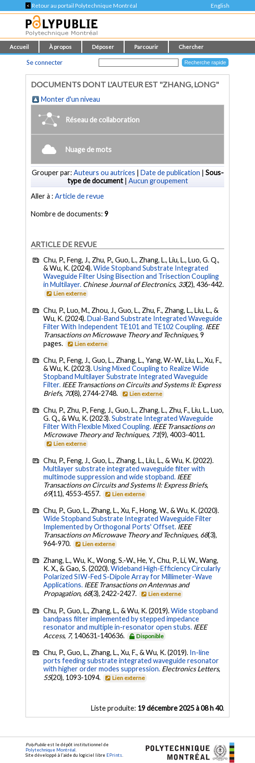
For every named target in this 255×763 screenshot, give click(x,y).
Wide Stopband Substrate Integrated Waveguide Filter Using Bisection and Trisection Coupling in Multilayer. (131, 276)
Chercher (191, 47)
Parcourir (146, 47)
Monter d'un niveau (70, 99)
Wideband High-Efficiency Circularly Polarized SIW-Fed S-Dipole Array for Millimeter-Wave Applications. (131, 576)
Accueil (19, 47)
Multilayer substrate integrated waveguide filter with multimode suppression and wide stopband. (124, 473)
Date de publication (170, 172)
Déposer (103, 47)
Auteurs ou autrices (104, 172)
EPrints (114, 755)
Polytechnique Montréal (51, 749)
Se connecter (44, 62)
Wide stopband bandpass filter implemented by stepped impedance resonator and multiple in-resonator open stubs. (130, 619)
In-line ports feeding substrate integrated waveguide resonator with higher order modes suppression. (131, 660)
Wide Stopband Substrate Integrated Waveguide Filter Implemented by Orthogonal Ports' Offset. (127, 522)
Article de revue (79, 196)
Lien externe (65, 293)
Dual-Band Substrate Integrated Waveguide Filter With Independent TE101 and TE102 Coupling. (132, 322)
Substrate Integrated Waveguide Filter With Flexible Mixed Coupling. (128, 422)
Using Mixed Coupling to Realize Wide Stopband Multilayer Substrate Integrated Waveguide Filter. (126, 376)
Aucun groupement (158, 181)
